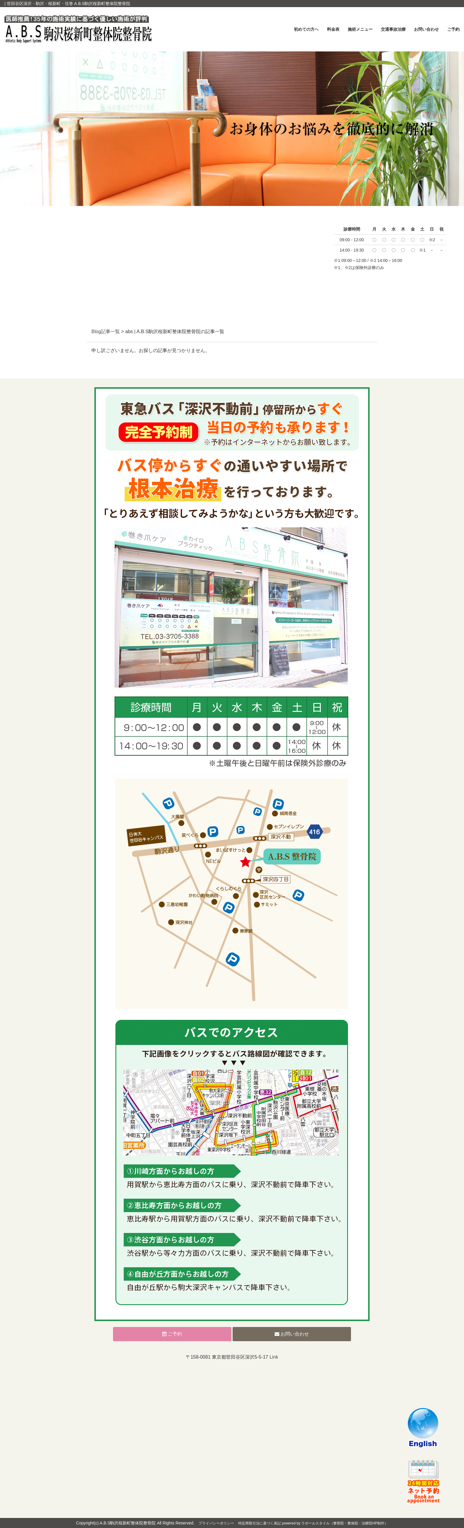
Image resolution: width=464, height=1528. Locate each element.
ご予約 (453, 29)
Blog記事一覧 (105, 331)
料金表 (333, 29)
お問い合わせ (426, 29)
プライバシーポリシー (216, 1523)
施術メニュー (360, 29)
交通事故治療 (393, 29)
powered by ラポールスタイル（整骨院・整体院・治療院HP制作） (335, 1523)
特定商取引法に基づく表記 (259, 1523)
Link (274, 1357)
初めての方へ (306, 29)
